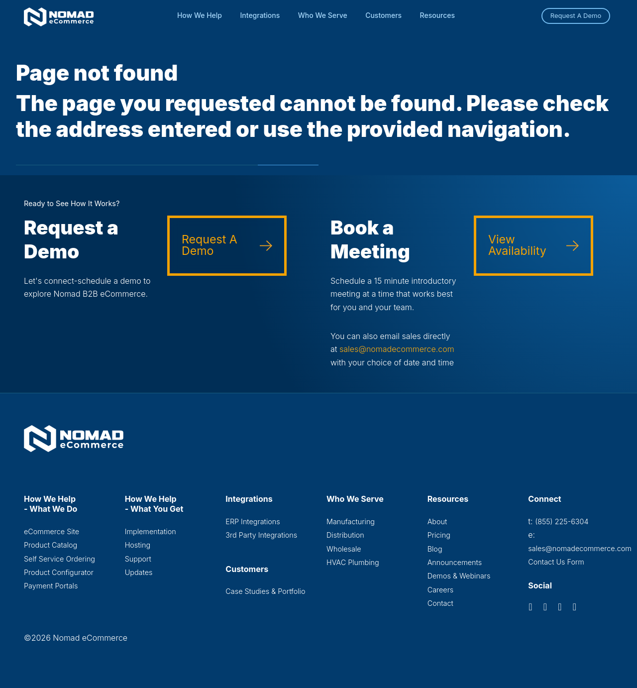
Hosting (137, 545)
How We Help (199, 15)
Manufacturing (350, 521)
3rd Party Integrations (261, 535)
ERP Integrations (252, 521)
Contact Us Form (556, 562)
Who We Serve (322, 15)
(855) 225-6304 (561, 521)
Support (138, 559)
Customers (383, 15)
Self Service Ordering (59, 559)
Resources (437, 15)
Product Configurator (59, 572)
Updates (139, 572)
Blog (434, 549)
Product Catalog (50, 545)
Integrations (260, 15)
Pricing (438, 535)
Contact (440, 603)
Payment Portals (51, 585)
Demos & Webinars (459, 576)
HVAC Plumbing (352, 562)
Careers (440, 589)
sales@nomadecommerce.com (396, 349)
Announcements (454, 562)
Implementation (150, 531)
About (437, 521)
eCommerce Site (51, 531)
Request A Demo (576, 15)
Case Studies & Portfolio (265, 591)
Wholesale (343, 549)
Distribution (345, 535)
